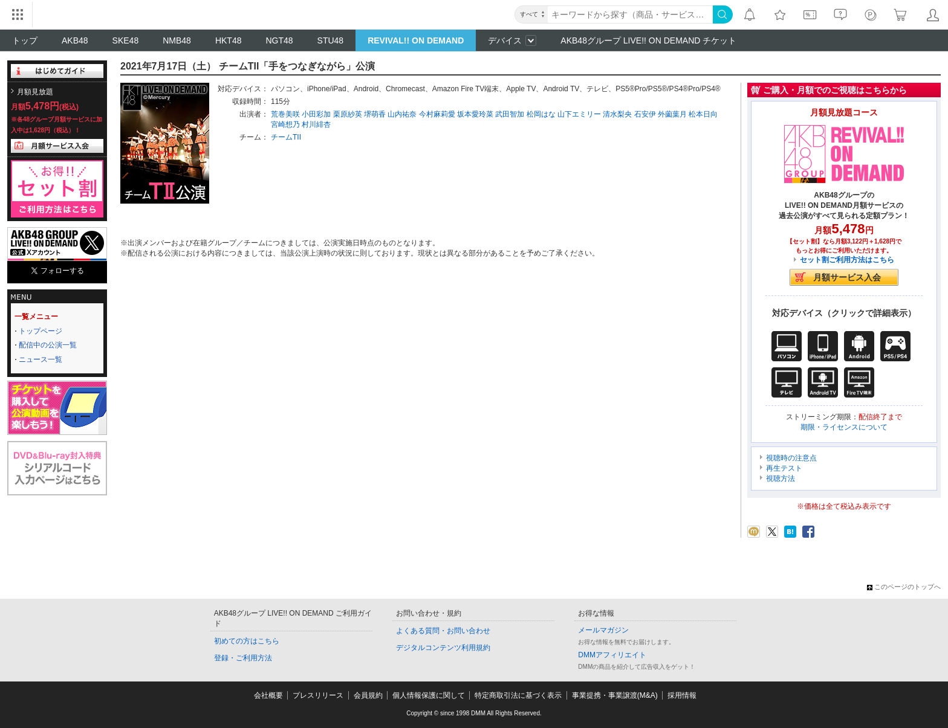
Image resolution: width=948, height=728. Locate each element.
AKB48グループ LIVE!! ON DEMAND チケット (648, 40)
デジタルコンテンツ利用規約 (443, 647)
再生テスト (784, 468)
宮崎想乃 (285, 124)
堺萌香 (375, 114)
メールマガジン (603, 630)
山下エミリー (579, 114)
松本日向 (703, 114)
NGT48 (279, 40)
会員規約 (368, 695)
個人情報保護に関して (428, 695)
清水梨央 (617, 114)
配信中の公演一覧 (48, 345)
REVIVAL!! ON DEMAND (416, 40)
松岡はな (541, 114)
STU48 (330, 40)
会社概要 (268, 695)
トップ (24, 40)
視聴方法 (780, 478)
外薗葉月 (672, 114)
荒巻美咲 (285, 114)
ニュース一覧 (40, 359)
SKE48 (125, 40)
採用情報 (681, 695)
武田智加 (509, 114)
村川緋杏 (316, 124)
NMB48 (177, 40)
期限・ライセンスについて (844, 427)
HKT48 (228, 40)
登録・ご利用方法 (243, 658)
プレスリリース (318, 695)
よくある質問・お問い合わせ (443, 631)
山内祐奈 (402, 114)
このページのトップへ (904, 586)
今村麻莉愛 (437, 114)
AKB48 (75, 40)
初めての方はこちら (246, 641)
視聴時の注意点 (791, 458)
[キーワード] (630, 14)
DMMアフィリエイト (612, 655)
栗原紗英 (347, 114)
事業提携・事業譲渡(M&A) (615, 695)
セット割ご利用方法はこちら (847, 260)
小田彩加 (316, 114)
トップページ (40, 331)
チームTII (286, 137)
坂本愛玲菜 (475, 114)
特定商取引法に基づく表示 (518, 695)
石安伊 (645, 114)
